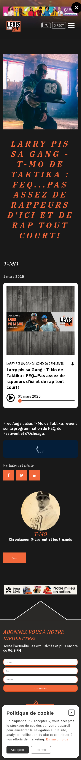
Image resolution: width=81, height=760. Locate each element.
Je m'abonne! (40, 688)
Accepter (17, 750)
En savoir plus (57, 739)
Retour (14, 558)
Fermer (40, 750)
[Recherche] (46, 25)
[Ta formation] (40, 11)
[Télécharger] (73, 364)
